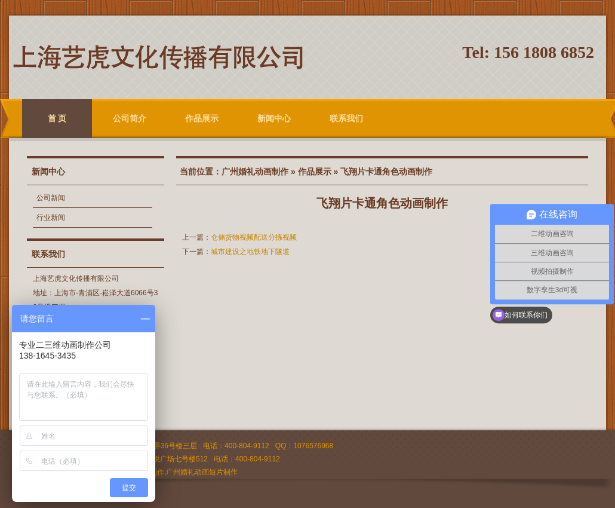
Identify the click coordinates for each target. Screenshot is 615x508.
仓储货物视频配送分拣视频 (254, 237)
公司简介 (129, 118)
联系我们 (346, 118)
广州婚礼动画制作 (255, 171)
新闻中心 (274, 118)
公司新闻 (50, 198)
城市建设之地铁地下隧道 (250, 251)
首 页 (57, 118)
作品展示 (202, 118)
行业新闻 (50, 217)
